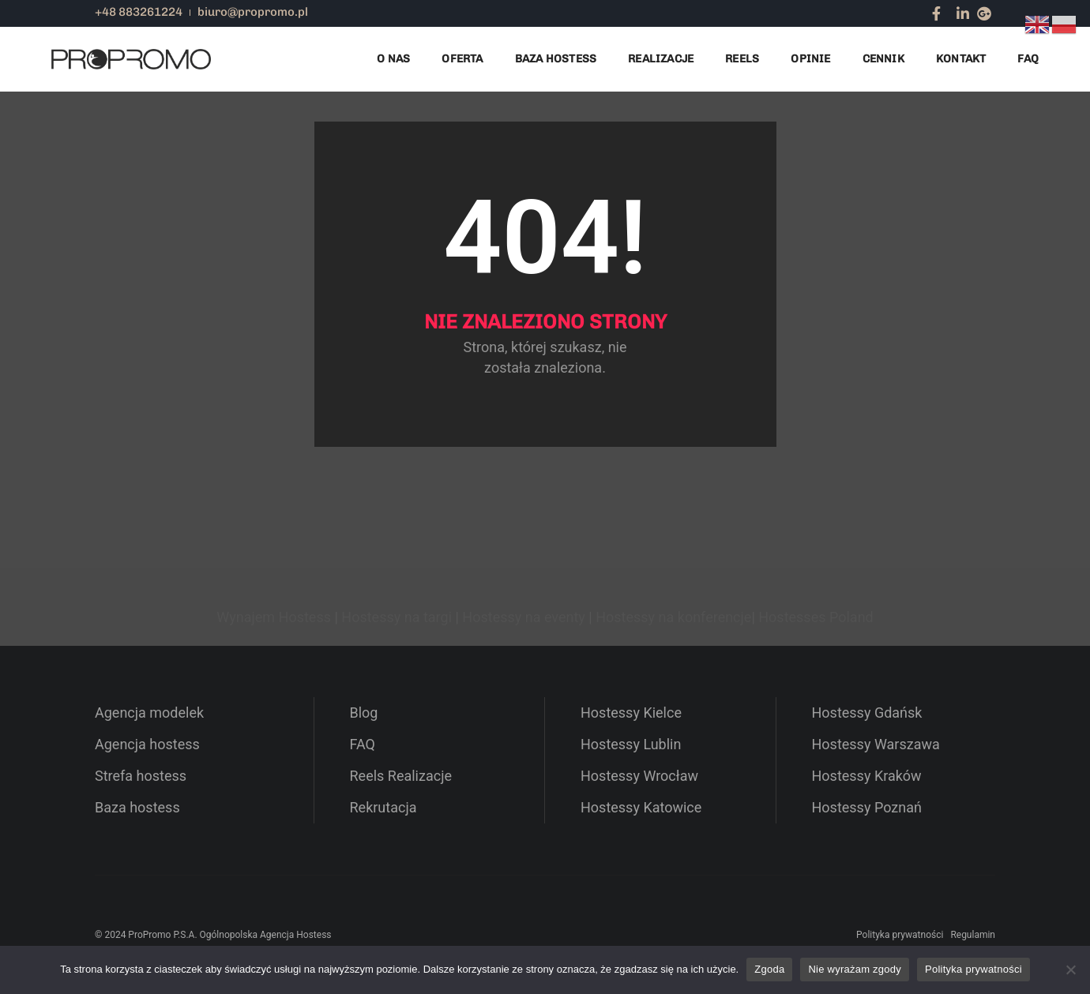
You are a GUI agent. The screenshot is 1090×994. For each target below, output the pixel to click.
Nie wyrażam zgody (854, 969)
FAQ (1028, 59)
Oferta (462, 59)
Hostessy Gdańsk (867, 712)
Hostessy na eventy (523, 617)
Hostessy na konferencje (673, 617)
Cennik (883, 59)
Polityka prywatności (899, 934)
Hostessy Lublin (631, 744)
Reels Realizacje (401, 775)
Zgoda (769, 969)
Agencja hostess (147, 744)
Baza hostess (137, 807)
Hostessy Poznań (867, 807)
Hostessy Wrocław (639, 775)
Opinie (810, 59)
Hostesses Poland (815, 617)
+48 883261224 (138, 12)
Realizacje (660, 59)
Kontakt (961, 59)
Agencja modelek (149, 712)
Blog (364, 712)
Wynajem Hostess (273, 617)
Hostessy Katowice (641, 807)
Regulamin (972, 934)
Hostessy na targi (396, 617)
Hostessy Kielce (631, 712)
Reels (742, 59)
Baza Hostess (556, 59)
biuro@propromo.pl (252, 12)
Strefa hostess (140, 775)
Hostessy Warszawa (876, 744)
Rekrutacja (383, 807)
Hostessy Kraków (867, 775)
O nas (393, 59)
